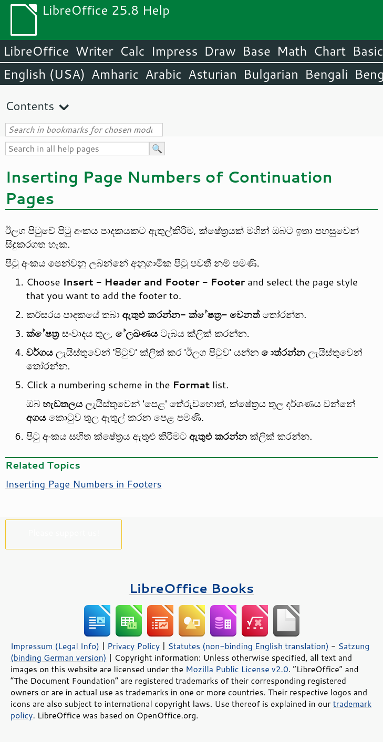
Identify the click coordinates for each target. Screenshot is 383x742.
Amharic (115, 74)
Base (256, 51)
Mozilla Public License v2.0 (236, 669)
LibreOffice (36, 51)
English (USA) (44, 74)
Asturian (212, 74)
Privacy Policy (133, 646)
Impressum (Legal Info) (55, 646)
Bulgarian (270, 74)
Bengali (326, 74)
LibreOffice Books (191, 588)
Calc (132, 51)
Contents (29, 106)
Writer (94, 51)
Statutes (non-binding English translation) (248, 646)
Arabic (163, 74)
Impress (174, 51)
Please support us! (64, 532)
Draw (219, 51)
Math (292, 51)
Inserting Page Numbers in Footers (83, 484)
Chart (329, 51)
